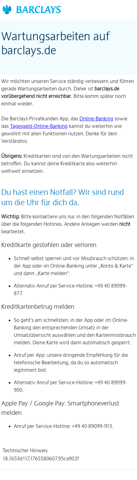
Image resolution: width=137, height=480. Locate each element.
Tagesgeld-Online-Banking (39, 126)
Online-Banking (96, 118)
